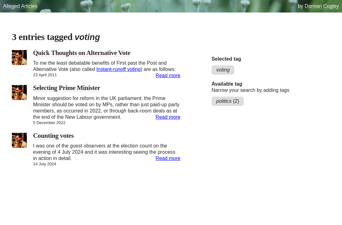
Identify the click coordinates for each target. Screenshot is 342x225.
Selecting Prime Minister (66, 88)
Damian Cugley (322, 6)
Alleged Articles (20, 6)
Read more (168, 75)
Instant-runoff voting (118, 69)
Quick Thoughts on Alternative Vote (81, 53)
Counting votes (53, 135)
